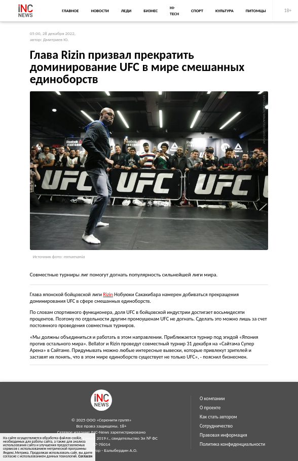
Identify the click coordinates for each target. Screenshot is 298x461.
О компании (212, 399)
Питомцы (256, 10)
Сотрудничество (216, 426)
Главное (70, 10)
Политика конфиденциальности (232, 444)
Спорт (197, 10)
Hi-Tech (174, 10)
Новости (99, 10)
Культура (224, 10)
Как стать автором (218, 417)
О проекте (210, 408)
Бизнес (150, 10)
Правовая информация (223, 435)
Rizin (108, 294)
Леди (126, 10)
